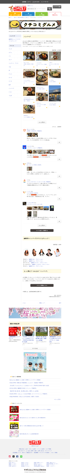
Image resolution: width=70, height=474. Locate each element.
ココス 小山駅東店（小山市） (29, 117)
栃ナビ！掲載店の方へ (27, 452)
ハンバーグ (11, 88)
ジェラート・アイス (13, 63)
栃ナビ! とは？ (35, 446)
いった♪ (29, 191)
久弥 (50, 62)
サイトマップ (48, 450)
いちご (24, 303)
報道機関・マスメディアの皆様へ (42, 452)
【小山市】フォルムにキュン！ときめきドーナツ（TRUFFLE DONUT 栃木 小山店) (29, 385)
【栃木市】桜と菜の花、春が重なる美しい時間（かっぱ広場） (41, 338)
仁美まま (38, 103)
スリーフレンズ (52, 103)
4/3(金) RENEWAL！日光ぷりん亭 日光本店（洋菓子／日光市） (25, 396)
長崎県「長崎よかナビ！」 (51, 462)
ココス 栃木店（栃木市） (33, 193)
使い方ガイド (21, 450)
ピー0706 (51, 80)
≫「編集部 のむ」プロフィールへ (35, 259)
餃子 (60, 303)
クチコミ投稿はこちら (42, 285)
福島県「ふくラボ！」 (13, 463)
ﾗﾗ (27, 180)
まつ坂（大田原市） (52, 81)
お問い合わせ (41, 450)
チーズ (10, 77)
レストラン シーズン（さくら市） (35, 204)
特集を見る (55, 14)
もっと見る (57, 399)
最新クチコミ (30, 5)
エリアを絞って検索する (42, 230)
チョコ (10, 74)
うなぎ (10, 95)
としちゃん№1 (26, 80)
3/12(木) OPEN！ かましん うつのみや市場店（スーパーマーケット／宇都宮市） (29, 393)
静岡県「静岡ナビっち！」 (39, 462)
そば (10, 66)
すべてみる (35, 348)
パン (10, 56)
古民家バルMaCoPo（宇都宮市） (35, 131)
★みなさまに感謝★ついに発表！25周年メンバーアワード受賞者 (25, 380)
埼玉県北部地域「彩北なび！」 (40, 466)
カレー (10, 59)
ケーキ (10, 81)
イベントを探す (28, 14)
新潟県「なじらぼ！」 (25, 463)
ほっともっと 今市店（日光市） (34, 164)
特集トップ (42, 303)
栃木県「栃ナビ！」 (12, 462)
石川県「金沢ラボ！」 (13, 466)
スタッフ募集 (54, 452)
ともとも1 (38, 62)
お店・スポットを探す (15, 14)
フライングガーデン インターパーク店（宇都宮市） (39, 181)
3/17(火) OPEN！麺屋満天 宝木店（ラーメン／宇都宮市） (23, 388)
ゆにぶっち (26, 62)
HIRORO (25, 115)
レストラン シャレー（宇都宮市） (35, 148)
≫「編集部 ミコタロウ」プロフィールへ (39, 264)
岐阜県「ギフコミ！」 (38, 463)
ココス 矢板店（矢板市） (41, 88)
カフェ (10, 52)
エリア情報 (41, 14)
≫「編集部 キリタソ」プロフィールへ (38, 262)
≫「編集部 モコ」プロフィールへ (35, 266)
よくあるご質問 (29, 450)
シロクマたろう (26, 97)
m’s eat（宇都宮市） (52, 104)
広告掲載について (17, 452)
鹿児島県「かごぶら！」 (25, 466)
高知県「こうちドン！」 (51, 466)
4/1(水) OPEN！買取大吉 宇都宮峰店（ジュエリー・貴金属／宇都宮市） (27, 382)
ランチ (10, 49)
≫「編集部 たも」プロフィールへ (35, 261)
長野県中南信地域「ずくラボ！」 (52, 463)
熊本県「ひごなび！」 (25, 462)
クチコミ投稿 (57, 6)
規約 (35, 450)
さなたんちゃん (39, 87)
